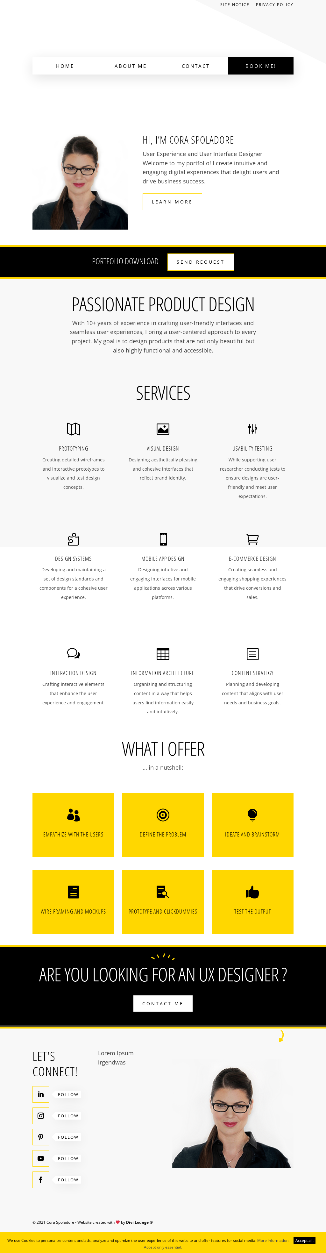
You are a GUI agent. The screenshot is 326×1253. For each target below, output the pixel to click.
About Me (131, 66)
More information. (273, 1240)
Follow (68, 1094)
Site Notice (235, 5)
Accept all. (304, 1240)
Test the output (252, 911)
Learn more (172, 202)
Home (65, 66)
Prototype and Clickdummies (163, 911)
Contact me (163, 1003)
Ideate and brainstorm (252, 834)
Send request (201, 262)
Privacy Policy (275, 5)
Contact (196, 66)
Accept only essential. (163, 1247)
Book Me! (260, 66)
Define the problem (163, 834)
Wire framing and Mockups (73, 911)
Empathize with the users (73, 834)
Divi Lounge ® (139, 1222)
